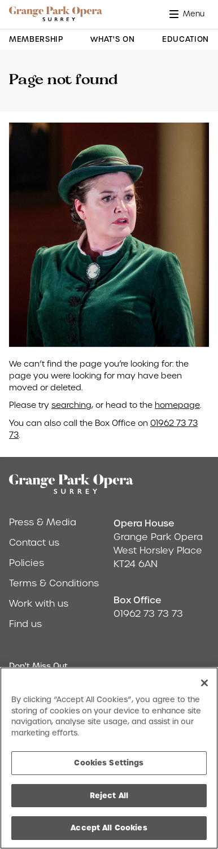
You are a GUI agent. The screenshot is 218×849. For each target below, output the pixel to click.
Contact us (34, 542)
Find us (25, 624)
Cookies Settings (108, 762)
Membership (36, 39)
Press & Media (42, 522)
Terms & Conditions (54, 583)
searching (71, 405)
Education (185, 39)
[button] (189, 14)
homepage (177, 405)
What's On (112, 39)
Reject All (109, 795)
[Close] (204, 683)
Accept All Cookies (109, 827)
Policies (26, 563)
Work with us (38, 603)
